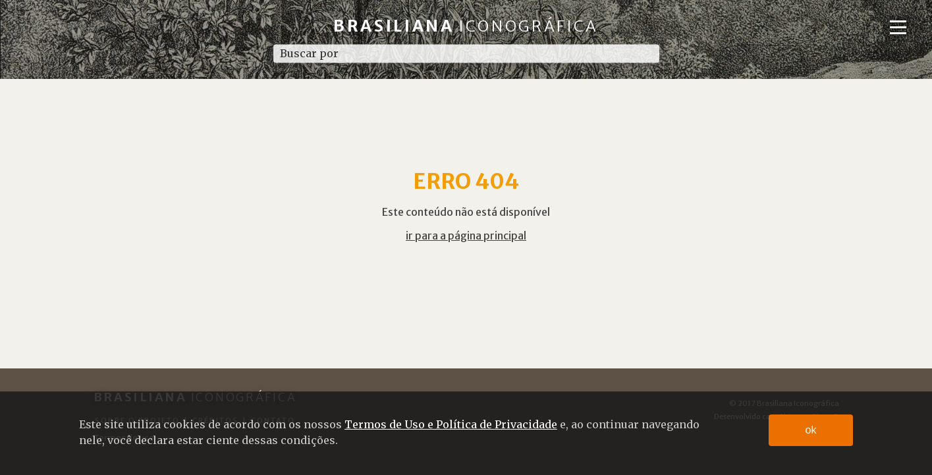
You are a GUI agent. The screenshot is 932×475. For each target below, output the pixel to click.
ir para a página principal (466, 235)
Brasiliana (466, 26)
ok (811, 430)
